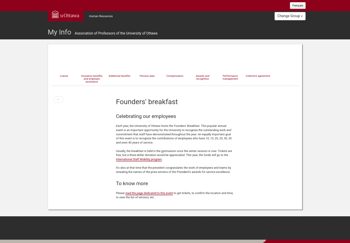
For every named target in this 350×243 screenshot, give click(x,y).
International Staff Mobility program (139, 159)
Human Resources (101, 16)
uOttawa (65, 14)
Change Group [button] (290, 16)
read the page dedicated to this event (149, 193)
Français (297, 5)
